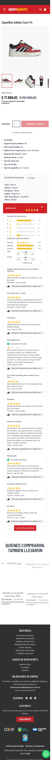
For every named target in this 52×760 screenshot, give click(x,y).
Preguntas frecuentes (25, 654)
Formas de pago (25, 648)
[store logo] (18, 9)
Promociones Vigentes (25, 636)
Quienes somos (25, 666)
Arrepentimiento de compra (25, 645)
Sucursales (25, 668)
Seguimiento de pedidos (25, 639)
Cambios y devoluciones (25, 642)
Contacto (25, 671)
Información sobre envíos (25, 651)
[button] (6, 81)
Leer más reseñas (25, 528)
